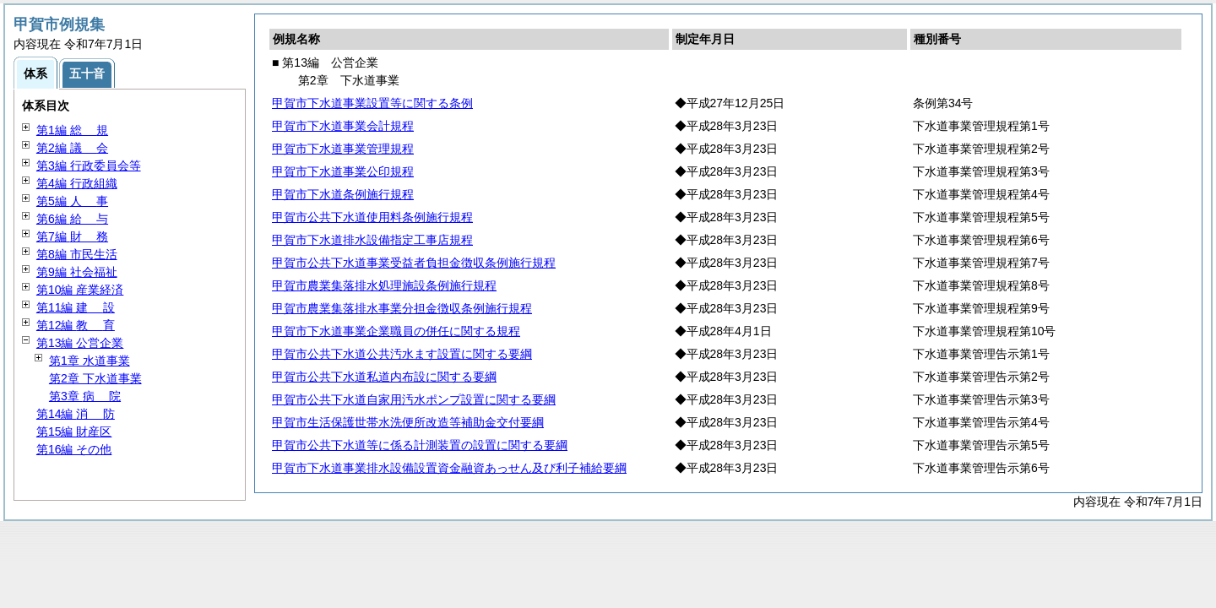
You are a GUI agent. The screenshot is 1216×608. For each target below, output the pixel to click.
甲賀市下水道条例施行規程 (343, 194)
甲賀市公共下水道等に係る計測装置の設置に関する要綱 (419, 445)
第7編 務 (72, 236)
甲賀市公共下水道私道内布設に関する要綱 (384, 376)
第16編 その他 (73, 449)
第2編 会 (72, 148)
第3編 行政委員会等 (88, 165)
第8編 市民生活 (76, 254)
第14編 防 (75, 414)
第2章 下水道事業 (95, 378)
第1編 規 (72, 130)
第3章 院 (85, 396)
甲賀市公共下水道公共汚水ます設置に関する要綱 (402, 354)
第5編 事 (72, 201)
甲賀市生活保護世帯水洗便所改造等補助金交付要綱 (408, 422)
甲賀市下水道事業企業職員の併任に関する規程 (396, 331)
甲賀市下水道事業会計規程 (343, 126)
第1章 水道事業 (89, 360)
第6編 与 (72, 218)
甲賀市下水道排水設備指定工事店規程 (372, 240)
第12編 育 (75, 325)
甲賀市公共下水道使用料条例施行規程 (372, 217)
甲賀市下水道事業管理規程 (343, 148)
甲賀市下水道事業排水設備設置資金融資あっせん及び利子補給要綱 (449, 468)
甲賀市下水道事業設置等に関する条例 (372, 103)
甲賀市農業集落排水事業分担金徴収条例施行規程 (402, 308)
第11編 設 (75, 307)
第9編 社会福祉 (76, 272)
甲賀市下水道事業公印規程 (343, 171)
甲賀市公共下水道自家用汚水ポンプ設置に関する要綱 (414, 399)
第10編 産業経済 (79, 289)
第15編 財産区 (73, 431)
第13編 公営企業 (79, 343)
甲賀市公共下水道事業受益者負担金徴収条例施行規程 (414, 262)
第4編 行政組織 (76, 183)
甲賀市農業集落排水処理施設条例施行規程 (384, 285)
